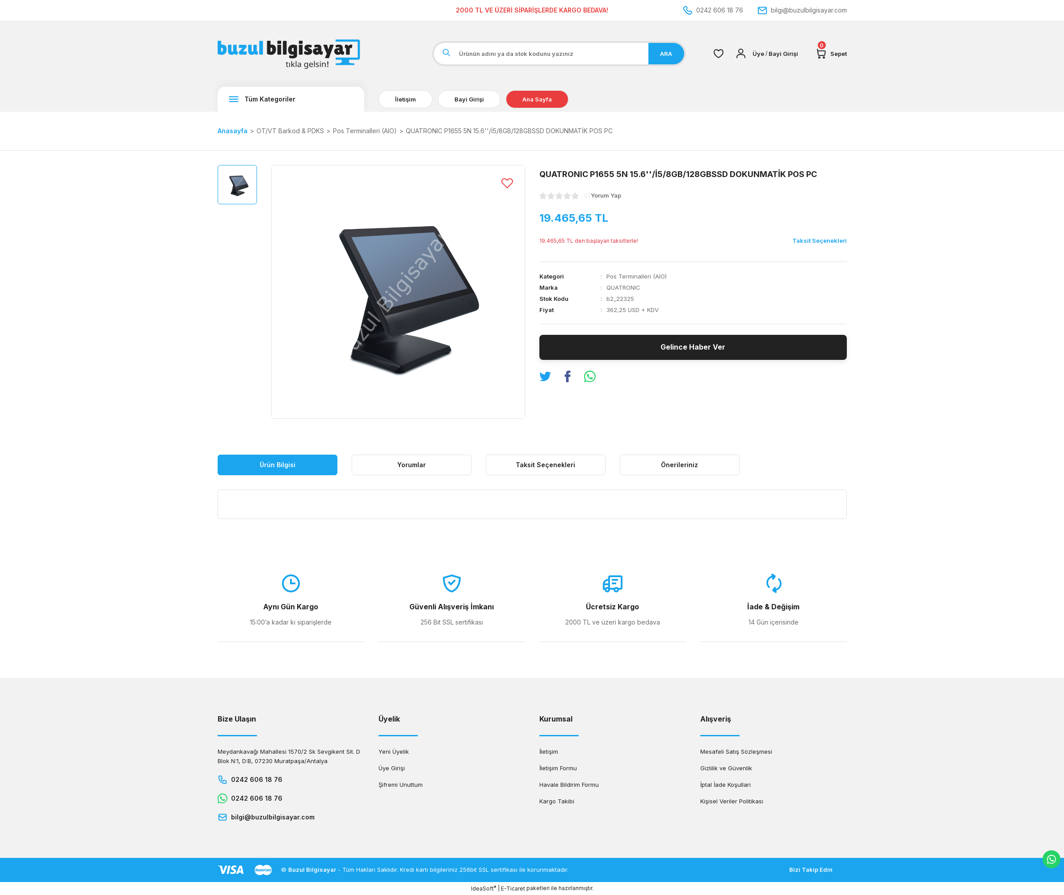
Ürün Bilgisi (277, 465)
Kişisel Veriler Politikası (731, 801)
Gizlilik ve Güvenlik (726, 768)
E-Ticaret (513, 888)
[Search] (559, 53)
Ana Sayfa (537, 99)
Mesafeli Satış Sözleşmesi (736, 751)
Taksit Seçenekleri (545, 465)
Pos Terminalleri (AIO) (636, 276)
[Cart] (831, 53)
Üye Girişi (391, 768)
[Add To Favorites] (507, 183)
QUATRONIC (623, 287)
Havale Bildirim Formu (569, 784)
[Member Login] (741, 54)
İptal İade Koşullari (725, 784)
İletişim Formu (558, 768)
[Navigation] (291, 99)
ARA (666, 53)
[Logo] (291, 53)
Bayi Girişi (469, 99)
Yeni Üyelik (393, 751)
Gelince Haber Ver (692, 347)
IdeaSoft (483, 888)
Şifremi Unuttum (400, 784)
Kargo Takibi (556, 801)
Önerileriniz (679, 465)
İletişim (405, 99)
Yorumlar (411, 465)
